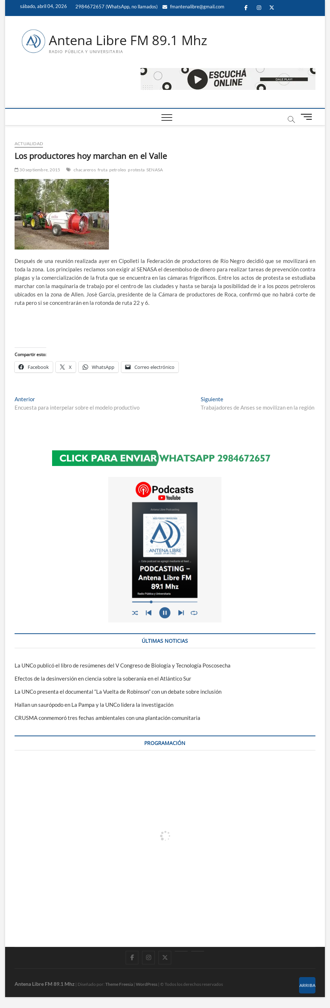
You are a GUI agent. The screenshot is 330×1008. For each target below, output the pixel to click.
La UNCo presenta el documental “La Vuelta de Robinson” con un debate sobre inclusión (118, 691)
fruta (102, 169)
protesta (136, 169)
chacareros (85, 169)
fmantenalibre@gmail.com (193, 6)
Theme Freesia (119, 984)
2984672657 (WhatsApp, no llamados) (116, 6)
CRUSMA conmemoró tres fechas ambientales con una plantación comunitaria (107, 717)
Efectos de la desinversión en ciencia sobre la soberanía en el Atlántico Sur (103, 678)
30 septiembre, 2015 (37, 169)
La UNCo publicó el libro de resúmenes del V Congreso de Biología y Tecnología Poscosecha (123, 665)
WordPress (146, 984)
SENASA (154, 169)
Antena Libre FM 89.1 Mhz (128, 40)
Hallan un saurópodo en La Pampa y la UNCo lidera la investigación (94, 704)
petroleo (117, 169)
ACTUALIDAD (29, 143)
